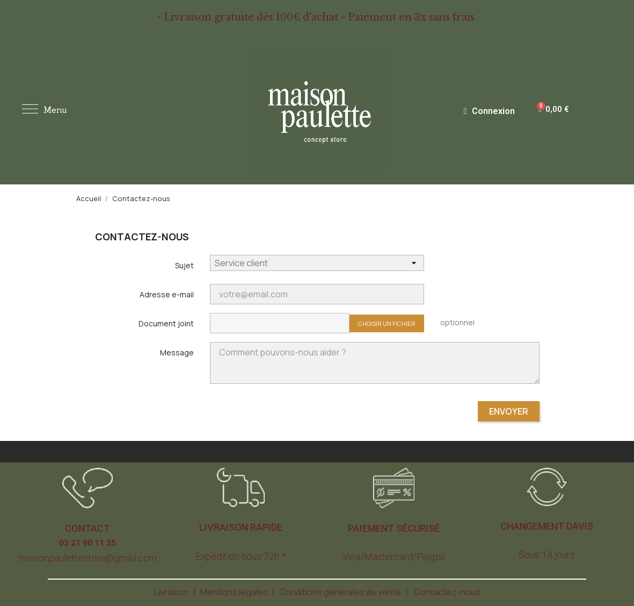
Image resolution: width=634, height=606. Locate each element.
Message (177, 352)
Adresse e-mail (167, 294)
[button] (87, 528)
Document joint (166, 323)
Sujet (184, 265)
